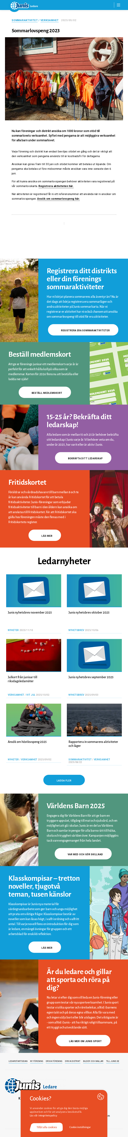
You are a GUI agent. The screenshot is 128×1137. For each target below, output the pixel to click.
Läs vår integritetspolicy (43, 1115)
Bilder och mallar (93, 1061)
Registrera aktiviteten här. (56, 186)
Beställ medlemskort (44, 393)
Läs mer (44, 536)
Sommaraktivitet (25, 20)
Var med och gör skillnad (83, 854)
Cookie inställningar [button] (80, 1127)
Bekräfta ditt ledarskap (83, 458)
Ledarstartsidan (18, 1061)
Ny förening (36, 1061)
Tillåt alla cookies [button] (46, 1127)
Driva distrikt (72, 1061)
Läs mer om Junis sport (83, 1041)
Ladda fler (64, 780)
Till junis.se (112, 1061)
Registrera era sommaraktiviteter (83, 330)
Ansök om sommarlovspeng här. (58, 198)
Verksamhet (49, 20)
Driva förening (54, 1061)
